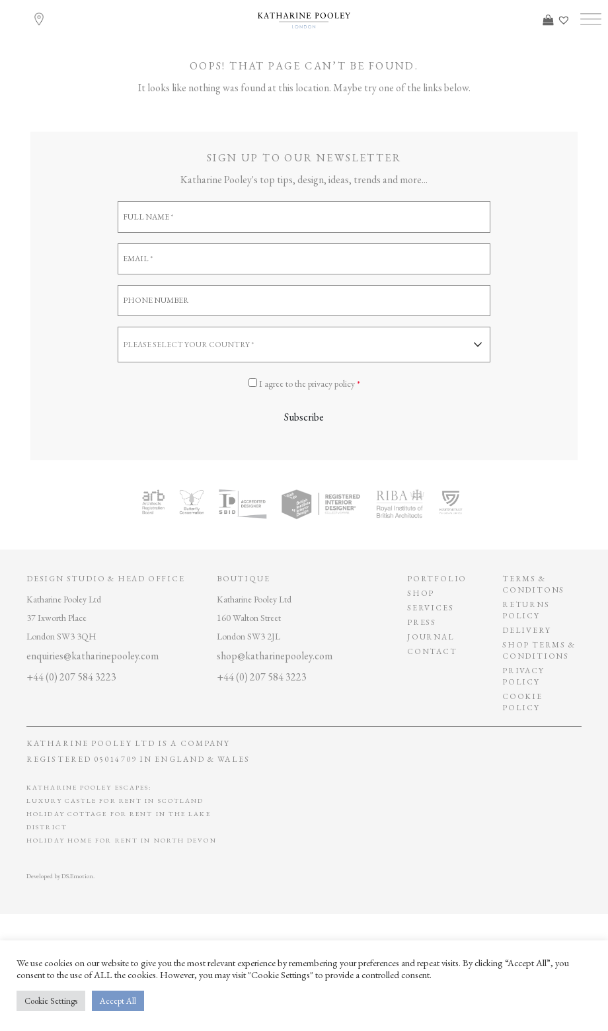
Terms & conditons (533, 584)
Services (430, 607)
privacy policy (523, 676)
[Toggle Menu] (590, 19)
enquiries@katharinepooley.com (92, 656)
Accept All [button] (118, 1001)
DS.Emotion (77, 876)
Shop (420, 593)
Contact (432, 651)
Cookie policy (522, 702)
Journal (431, 637)
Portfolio (437, 578)
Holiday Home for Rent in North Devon (121, 840)
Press (421, 622)
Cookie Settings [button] (50, 1001)
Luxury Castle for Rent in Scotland (115, 800)
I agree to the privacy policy (309, 384)
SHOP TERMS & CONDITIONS (539, 650)
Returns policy (526, 610)
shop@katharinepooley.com (274, 656)
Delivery (526, 630)
